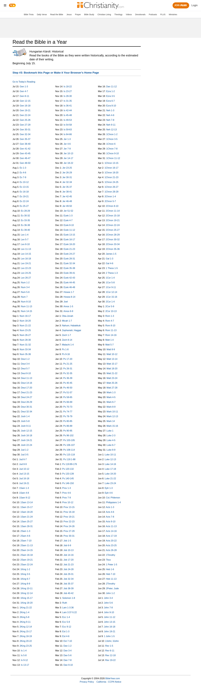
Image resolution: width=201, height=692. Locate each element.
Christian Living (104, 14)
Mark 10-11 (112, 411)
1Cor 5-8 (110, 282)
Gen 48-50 (25, 163)
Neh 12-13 (111, 129)
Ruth (64, 603)
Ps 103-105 (69, 440)
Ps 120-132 (68, 469)
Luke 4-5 (111, 440)
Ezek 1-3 (68, 215)
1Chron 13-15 (111, 163)
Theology (118, 14)
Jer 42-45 (67, 196)
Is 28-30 (68, 96)
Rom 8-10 (110, 325)
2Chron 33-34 (113, 244)
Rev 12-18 (110, 655)
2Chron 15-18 (113, 215)
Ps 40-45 (67, 383)
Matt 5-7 (109, 344)
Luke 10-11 (110, 454)
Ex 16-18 (24, 192)
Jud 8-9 (23, 464)
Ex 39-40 (25, 230)
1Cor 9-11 (111, 287)
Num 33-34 (25, 349)
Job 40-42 (68, 593)
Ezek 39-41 (69, 273)
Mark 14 (111, 421)
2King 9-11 (25, 622)
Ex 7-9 (23, 177)
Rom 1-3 (109, 316)
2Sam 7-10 (25, 540)
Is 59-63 (68, 129)
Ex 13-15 (24, 187)
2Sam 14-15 (26, 550)
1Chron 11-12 (113, 158)
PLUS (163, 14)
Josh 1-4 (25, 416)
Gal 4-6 (109, 263)
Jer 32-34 (67, 182)
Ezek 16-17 (69, 239)
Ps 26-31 (67, 368)
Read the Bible (56, 14)
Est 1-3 (65, 631)
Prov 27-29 (68, 531)
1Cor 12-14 (111, 292)
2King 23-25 (26, 646)
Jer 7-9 (67, 148)
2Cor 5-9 (109, 306)
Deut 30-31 (26, 407)
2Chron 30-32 (113, 239)
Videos (129, 14)
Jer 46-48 (67, 201)
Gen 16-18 (25, 105)
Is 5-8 (24, 655)
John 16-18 (109, 626)
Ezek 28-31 (69, 258)
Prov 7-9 (66, 497)
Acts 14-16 (111, 531)
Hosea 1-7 (69, 292)
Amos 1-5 (68, 306)
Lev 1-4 (24, 235)
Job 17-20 (68, 560)
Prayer (78, 14)
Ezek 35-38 (69, 268)
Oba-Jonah (67, 316)
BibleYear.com (112, 678)
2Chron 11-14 (113, 211)
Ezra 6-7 (110, 101)
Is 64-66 (68, 134)
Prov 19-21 (68, 517)
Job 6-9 (67, 545)
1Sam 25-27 (26, 521)
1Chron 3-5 (112, 139)
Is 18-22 (68, 86)
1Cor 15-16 (111, 297)
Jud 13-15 (24, 474)
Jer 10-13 (68, 153)
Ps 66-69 (67, 402)
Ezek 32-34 (69, 263)
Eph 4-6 (109, 493)
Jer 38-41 (67, 192)
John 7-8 (108, 607)
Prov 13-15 (68, 507)
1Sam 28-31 (26, 526)
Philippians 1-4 (113, 502)
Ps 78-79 (67, 416)
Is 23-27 (68, 91)
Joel (66, 301)
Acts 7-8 (110, 517)
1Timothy (110, 555)
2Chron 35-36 (113, 249)
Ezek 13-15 (69, 235)
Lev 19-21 (26, 263)
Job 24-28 (68, 569)
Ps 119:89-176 (69, 464)
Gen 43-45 (25, 153)
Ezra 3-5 (110, 96)
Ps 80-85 (67, 421)
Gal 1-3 (109, 258)
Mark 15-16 (112, 426)
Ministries (173, 14)
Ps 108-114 (69, 450)
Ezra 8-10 (111, 105)
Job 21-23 (68, 564)
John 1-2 (110, 593)
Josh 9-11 (26, 426)
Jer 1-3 (67, 139)
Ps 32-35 (67, 373)
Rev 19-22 (110, 660)
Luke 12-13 (110, 459)
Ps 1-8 (65, 349)
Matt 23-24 (112, 378)
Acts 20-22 (111, 540)
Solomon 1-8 (68, 598)
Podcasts (153, 14)
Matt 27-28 (112, 387)
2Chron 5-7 (110, 201)
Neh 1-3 (110, 110)
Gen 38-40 (25, 144)
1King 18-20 (26, 603)
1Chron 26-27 (111, 187)
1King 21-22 (26, 607)
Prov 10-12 (67, 502)
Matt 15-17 (112, 364)
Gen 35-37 (25, 139)
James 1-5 (111, 254)
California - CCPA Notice (108, 681)
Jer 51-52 (68, 211)
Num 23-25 (25, 330)
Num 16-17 (25, 316)
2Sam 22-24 (26, 564)
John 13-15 (109, 622)
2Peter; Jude (112, 588)
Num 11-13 (26, 306)
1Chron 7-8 (112, 148)
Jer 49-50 (67, 206)
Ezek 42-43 (69, 278)
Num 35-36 (25, 354)
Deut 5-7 (25, 368)
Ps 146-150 (68, 483)
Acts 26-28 (111, 550)
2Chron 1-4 (110, 196)
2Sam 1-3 (25, 531)
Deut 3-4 (25, 364)
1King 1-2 (25, 569)
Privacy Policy (87, 681)
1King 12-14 (26, 593)
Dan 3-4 (67, 650)
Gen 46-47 (25, 158)
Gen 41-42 (25, 148)
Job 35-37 (68, 583)
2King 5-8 (24, 617)
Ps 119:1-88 (69, 459)
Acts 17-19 (111, 536)
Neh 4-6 (110, 115)
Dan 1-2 (67, 646)
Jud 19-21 (24, 483)
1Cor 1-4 (110, 278)
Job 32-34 (68, 579)
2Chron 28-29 (113, 235)
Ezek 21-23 (69, 249)
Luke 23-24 (110, 483)
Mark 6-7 (111, 402)
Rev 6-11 (109, 650)
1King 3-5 (25, 574)
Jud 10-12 (24, 469)
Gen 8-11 (24, 96)
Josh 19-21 (26, 440)
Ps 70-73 (67, 407)
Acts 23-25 (111, 545)
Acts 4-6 (110, 512)
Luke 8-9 (111, 450)
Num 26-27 (25, 335)
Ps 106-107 (69, 445)
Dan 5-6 (67, 655)
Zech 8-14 (67, 340)
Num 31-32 (25, 344)
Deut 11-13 (26, 378)
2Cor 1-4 (110, 301)
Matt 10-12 (112, 354)
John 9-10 (109, 612)
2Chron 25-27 (113, 230)
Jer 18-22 (68, 163)
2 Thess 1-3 (112, 273)
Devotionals (140, 14)
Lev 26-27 (26, 278)
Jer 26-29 (67, 172)
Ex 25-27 (24, 206)
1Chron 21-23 (111, 177)
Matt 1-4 (109, 340)
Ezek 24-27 (69, 254)
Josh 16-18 (26, 435)
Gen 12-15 (25, 101)
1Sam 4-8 (24, 493)
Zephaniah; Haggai (71, 330)
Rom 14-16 (110, 335)
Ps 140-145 (68, 478)
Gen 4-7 (24, 91)
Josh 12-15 (26, 431)
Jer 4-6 (67, 144)
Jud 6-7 (23, 459)
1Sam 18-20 (26, 512)
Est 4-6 (65, 636)
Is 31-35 (68, 101)
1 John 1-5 (109, 636)
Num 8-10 (26, 301)
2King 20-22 (26, 641)
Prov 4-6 (66, 493)
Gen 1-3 (24, 86)
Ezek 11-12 (69, 230)
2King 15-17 (26, 631)
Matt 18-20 (112, 368)
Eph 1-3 (109, 488)
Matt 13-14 (112, 359)
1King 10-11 (26, 588)
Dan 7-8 (67, 660)
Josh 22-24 (26, 445)
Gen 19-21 (25, 110)
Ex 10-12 (24, 182)
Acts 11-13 (111, 526)
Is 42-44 (68, 110)
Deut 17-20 (26, 387)
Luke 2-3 (111, 435)
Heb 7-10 (110, 574)
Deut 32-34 (26, 411)
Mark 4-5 (111, 397)
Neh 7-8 (110, 120)
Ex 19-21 (24, 196)
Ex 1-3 (23, 168)
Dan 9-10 (68, 665)
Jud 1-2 (24, 450)
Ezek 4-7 (68, 220)
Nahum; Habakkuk (71, 325)
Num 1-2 (25, 282)
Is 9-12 (24, 660)
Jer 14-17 (68, 158)
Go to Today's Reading (24, 82)
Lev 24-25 (26, 273)
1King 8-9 (25, 583)
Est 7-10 (67, 641)
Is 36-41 (68, 105)
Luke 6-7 (111, 445)
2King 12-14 (26, 626)
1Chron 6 (111, 144)
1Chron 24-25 (111, 182)
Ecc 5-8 (66, 622)
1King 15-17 (26, 598)
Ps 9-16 (66, 354)
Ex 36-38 (25, 225)
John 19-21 (109, 631)
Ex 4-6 (23, 172)
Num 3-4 (25, 287)
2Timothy (110, 583)
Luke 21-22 (110, 478)
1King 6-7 (25, 579)
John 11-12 (109, 617)
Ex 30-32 (25, 215)
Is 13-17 (25, 665)
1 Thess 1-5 (112, 268)
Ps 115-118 (69, 454)
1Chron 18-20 (111, 172)
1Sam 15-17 (26, 507)
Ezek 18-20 (69, 244)
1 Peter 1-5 (111, 564)
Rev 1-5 (109, 646)
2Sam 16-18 (26, 555)
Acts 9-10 (110, 521)
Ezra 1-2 (110, 91)
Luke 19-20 (110, 474)
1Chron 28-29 (111, 192)
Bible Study (89, 14)
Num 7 (24, 297)
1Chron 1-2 (112, 134)
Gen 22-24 (25, 115)
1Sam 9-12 (24, 497)
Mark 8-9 (111, 407)
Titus (108, 560)
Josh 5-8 (25, 421)
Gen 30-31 (25, 129)
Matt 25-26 (112, 383)
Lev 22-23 (26, 268)
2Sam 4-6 (25, 536)
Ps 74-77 (67, 411)
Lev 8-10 (25, 244)
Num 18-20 (25, 321)
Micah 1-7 (67, 321)
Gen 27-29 (25, 125)
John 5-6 (108, 603)
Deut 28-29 (26, 402)
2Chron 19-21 (113, 220)
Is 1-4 (24, 650)
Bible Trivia (29, 14)
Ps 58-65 (67, 397)
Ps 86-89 (67, 426)
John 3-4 (108, 598)
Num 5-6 (25, 292)
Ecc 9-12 (66, 626)
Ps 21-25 (67, 364)
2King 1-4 (24, 612)
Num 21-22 (25, 325)
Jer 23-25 (67, 168)
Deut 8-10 (26, 373)
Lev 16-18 (26, 258)
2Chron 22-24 (113, 225)
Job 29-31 (68, 574)
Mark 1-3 (111, 392)
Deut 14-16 (26, 383)
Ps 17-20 (67, 359)
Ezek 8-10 (69, 225)
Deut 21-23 (26, 392)
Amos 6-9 (68, 311)
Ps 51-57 (67, 392)
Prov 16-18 (68, 512)
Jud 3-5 (24, 454)
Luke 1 (110, 431)
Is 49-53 (68, 120)
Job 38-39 (68, 588)
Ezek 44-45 (69, 282)
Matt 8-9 (111, 349)
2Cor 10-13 (111, 311)
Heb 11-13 (111, 579)
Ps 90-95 (67, 431)
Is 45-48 (68, 115)
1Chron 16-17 (111, 168)
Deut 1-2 (25, 359)
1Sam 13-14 (26, 502)
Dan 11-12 (111, 86)
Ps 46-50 (67, 387)
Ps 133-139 (68, 474)
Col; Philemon (113, 497)
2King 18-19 (26, 636)
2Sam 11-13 (26, 545)
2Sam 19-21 (26, 560)
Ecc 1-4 (66, 617)
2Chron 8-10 (112, 206)
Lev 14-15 (26, 254)
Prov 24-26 (68, 526)
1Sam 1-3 (24, 488)
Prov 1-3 (66, 488)
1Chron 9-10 (112, 153)
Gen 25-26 (25, 120)
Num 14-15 (26, 311)
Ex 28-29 (25, 211)
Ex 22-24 (24, 201)
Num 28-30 (25, 340)
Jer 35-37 (67, 187)
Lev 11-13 (26, 249)
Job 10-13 (68, 550)
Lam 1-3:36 (68, 607)
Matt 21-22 (112, 373)
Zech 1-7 (66, 335)
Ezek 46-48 (69, 287)
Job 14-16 (68, 555)
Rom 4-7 (109, 321)
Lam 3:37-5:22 (69, 612)
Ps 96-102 (68, 435)
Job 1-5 (67, 540)
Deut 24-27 (26, 397)
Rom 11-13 (110, 330)
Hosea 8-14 (69, 297)
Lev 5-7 (24, 239)
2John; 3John (112, 641)
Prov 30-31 (68, 536)
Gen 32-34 (25, 134)
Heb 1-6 (110, 569)
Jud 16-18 (24, 478)
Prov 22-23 (68, 521)
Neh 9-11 (111, 125)
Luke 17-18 (110, 469)
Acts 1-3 (110, 507)
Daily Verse (42, 14)
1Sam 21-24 (26, 517)
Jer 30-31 (67, 177)
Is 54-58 (68, 125)
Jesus (69, 14)
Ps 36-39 (67, 378)
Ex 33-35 (25, 220)
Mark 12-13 (112, 416)
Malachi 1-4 (68, 344)
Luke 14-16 (110, 464)
